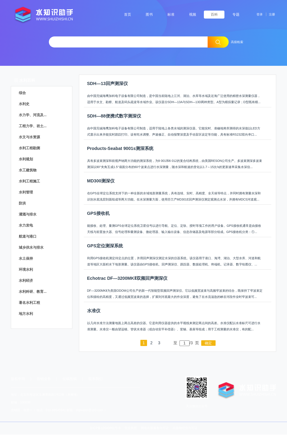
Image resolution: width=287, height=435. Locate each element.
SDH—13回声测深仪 (107, 83)
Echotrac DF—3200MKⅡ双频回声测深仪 (127, 278)
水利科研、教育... (32, 292)
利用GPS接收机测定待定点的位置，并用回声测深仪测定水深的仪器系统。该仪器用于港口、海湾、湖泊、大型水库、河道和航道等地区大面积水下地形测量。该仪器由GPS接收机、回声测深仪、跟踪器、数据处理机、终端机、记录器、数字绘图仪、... (174, 262)
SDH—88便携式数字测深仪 (114, 116)
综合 (22, 93)
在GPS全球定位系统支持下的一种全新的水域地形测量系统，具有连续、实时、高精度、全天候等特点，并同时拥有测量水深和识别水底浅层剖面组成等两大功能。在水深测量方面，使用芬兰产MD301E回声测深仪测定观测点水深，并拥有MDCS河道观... (174, 197)
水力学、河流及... (32, 115)
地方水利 (26, 314)
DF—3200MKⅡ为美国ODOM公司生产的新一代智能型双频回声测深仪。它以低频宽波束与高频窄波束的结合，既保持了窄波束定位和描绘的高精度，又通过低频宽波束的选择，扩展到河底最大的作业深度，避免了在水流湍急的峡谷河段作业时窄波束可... (174, 294)
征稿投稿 (70, 379)
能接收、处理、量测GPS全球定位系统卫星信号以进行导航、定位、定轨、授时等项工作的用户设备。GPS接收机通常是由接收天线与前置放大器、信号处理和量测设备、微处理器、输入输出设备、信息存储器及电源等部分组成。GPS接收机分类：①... (174, 229)
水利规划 (26, 159)
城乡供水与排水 (31, 248)
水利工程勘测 (29, 148)
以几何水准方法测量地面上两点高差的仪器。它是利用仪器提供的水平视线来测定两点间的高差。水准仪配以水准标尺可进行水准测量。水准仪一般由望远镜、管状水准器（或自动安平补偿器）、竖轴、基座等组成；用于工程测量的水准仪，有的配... (173, 326)
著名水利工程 (29, 303)
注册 (271, 14)
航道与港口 (27, 237)
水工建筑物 (27, 170)
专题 (235, 14)
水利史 (24, 104)
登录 (257, 14)
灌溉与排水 (27, 215)
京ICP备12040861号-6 (105, 428)
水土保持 (26, 259)
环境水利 (26, 270)
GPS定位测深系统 (105, 246)
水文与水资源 (29, 137)
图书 (149, 14)
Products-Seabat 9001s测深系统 (120, 148)
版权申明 (18, 379)
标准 (170, 14)
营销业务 (44, 379)
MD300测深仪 (101, 181)
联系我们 (95, 379)
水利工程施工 (29, 181)
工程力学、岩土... (32, 126)
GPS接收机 (98, 213)
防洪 (22, 204)
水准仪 (93, 311)
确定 (208, 343)
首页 (127, 14)
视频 (192, 14)
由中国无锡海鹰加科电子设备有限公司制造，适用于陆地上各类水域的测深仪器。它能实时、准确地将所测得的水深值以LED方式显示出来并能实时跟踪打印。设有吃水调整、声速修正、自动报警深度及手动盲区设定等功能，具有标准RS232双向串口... (173, 132)
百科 (214, 14)
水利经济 (26, 281)
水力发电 (26, 226)
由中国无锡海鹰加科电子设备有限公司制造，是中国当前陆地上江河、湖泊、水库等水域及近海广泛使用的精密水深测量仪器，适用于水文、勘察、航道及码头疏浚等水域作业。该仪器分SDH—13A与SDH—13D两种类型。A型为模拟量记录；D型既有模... (174, 99)
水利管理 (26, 193)
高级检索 (237, 42)
